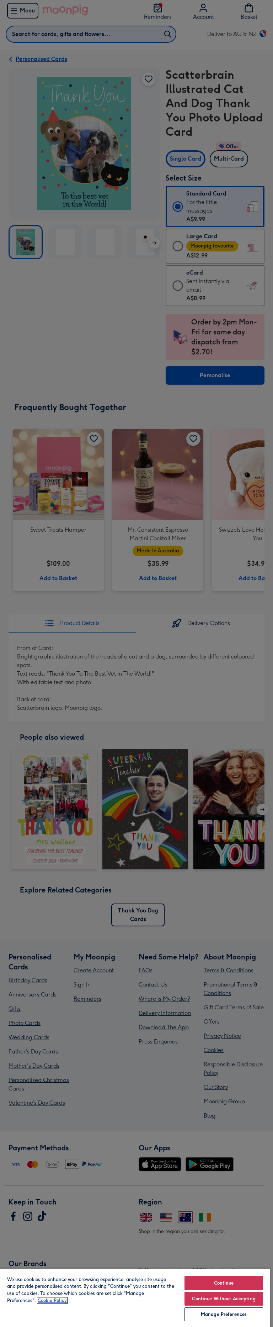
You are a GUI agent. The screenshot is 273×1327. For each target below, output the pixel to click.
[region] (135, 1297)
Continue (224, 1283)
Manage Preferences (224, 1314)
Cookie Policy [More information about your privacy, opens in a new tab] (52, 1300)
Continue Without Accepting (223, 1298)
